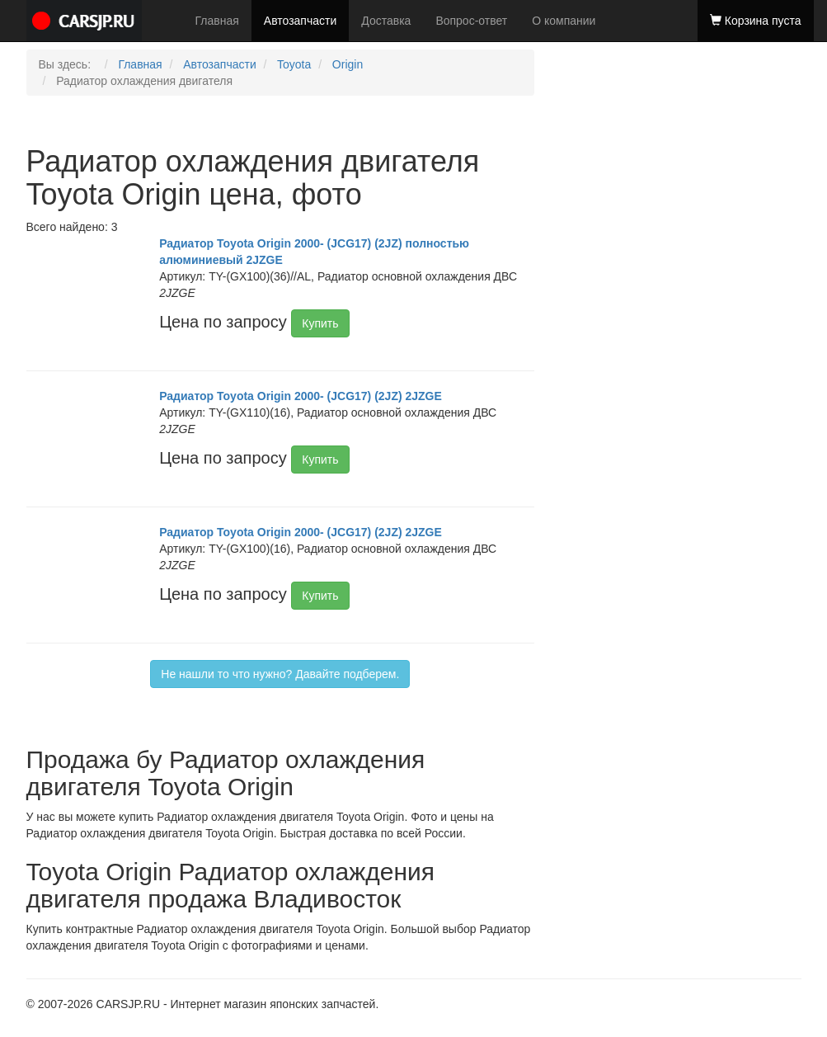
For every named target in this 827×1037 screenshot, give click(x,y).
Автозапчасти (300, 20)
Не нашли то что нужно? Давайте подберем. (280, 674)
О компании (563, 20)
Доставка (386, 20)
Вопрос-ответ (471, 20)
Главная (217, 20)
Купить (320, 323)
